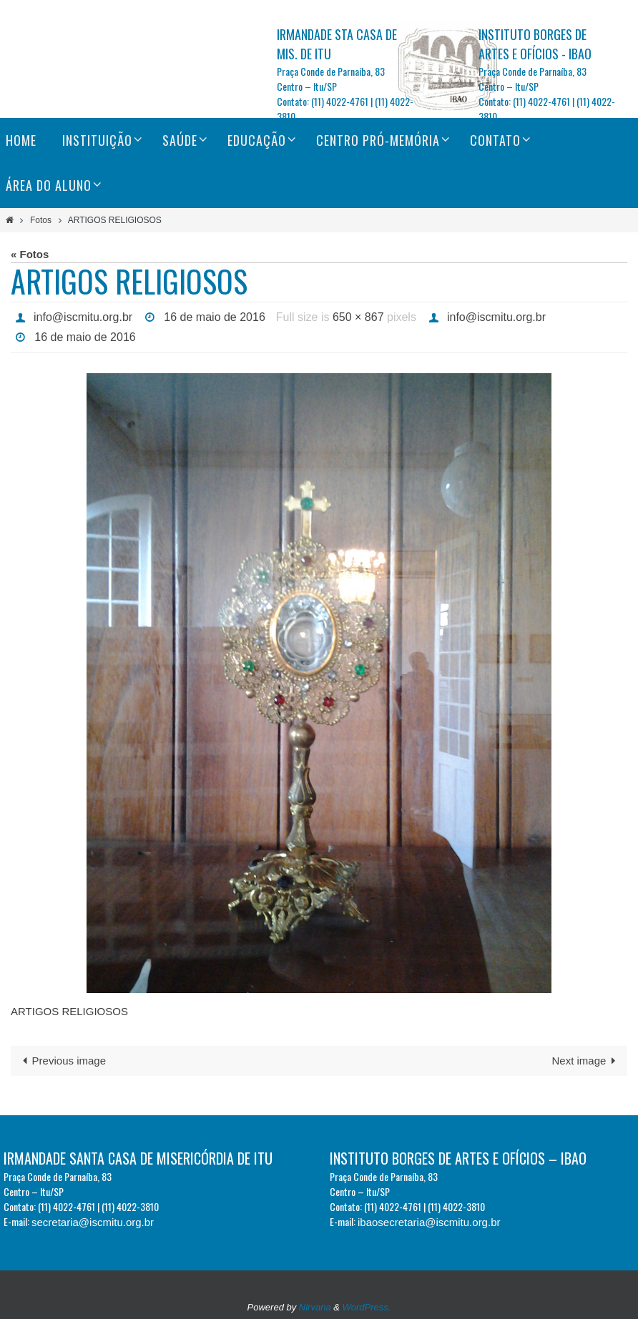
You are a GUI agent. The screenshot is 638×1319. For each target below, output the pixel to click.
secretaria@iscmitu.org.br (92, 1222)
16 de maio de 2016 (214, 317)
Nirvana (315, 1307)
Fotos (40, 220)
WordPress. (367, 1307)
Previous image (61, 1060)
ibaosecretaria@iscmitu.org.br (429, 1222)
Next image (587, 1060)
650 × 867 (358, 317)
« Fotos (30, 254)
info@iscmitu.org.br (83, 317)
